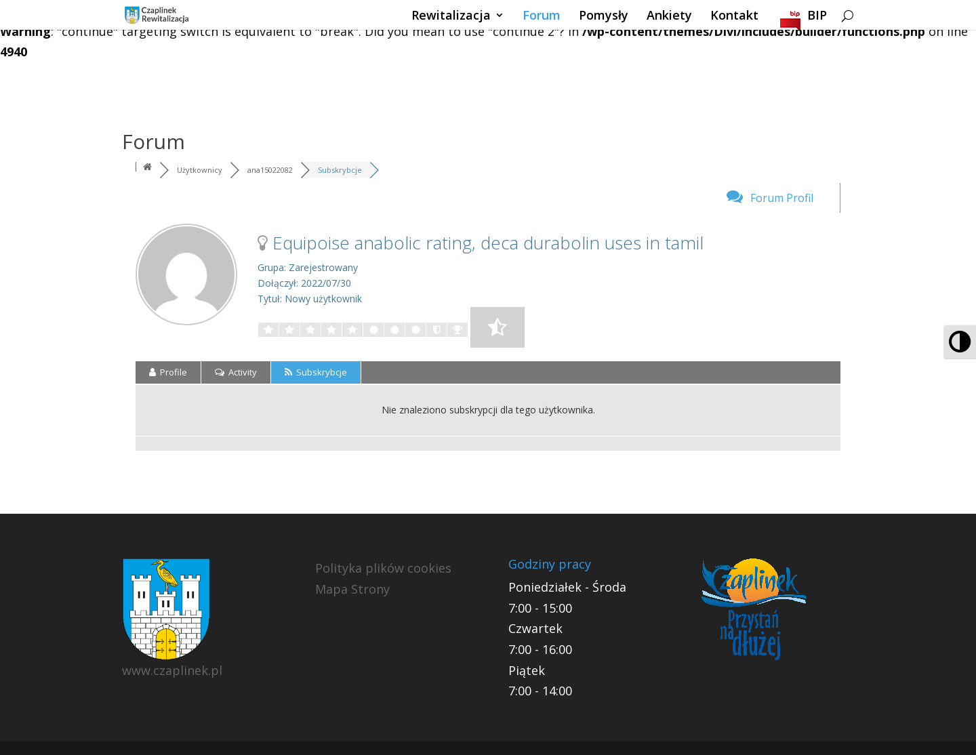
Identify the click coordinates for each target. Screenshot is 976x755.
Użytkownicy (199, 170)
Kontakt (734, 16)
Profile (168, 372)
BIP (817, 16)
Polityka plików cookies (383, 568)
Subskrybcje (340, 170)
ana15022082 (270, 170)
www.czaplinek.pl (172, 670)
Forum (542, 16)
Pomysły (603, 16)
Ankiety (669, 16)
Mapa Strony (352, 589)
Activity (236, 372)
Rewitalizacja (451, 16)
